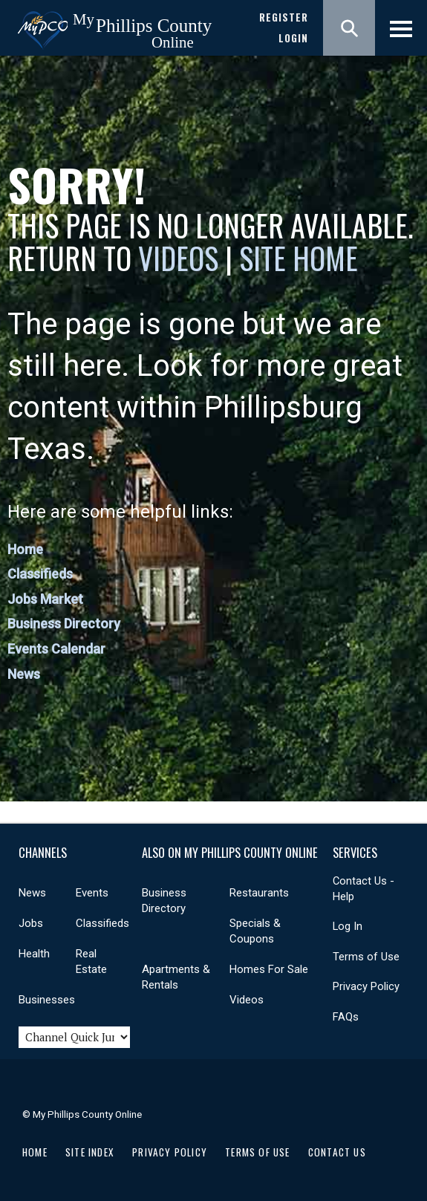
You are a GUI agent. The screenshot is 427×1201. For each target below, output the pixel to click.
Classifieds (40, 574)
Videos (178, 257)
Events (92, 892)
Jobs (31, 923)
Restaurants (259, 892)
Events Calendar (56, 649)
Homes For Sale (268, 969)
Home (25, 549)
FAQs (346, 1016)
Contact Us (337, 1152)
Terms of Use (366, 956)
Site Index (89, 1152)
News (23, 674)
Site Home (298, 257)
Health (34, 953)
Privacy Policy (366, 986)
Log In (347, 926)
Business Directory (63, 623)
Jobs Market (45, 599)
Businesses (47, 999)
